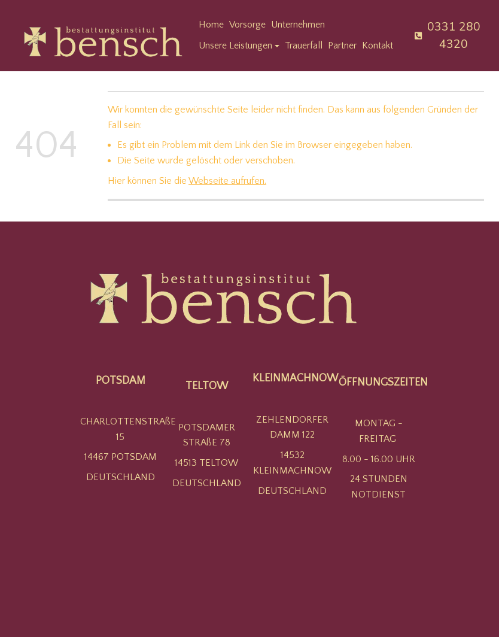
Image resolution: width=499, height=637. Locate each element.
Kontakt (377, 45)
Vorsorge (247, 24)
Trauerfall (303, 45)
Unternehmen (298, 24)
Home (211, 24)
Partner (342, 45)
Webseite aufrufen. (227, 180)
